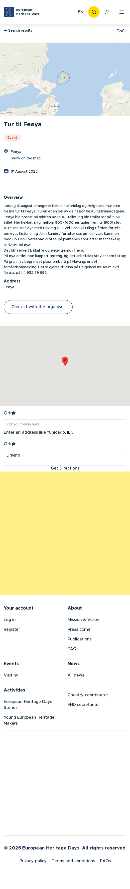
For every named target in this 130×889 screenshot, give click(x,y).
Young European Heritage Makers (29, 721)
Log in (10, 621)
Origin (10, 413)
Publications (80, 640)
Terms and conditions (73, 863)
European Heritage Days (28, 11)
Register (12, 630)
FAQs (73, 650)
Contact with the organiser (38, 307)
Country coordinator (88, 696)
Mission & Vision (83, 621)
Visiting (11, 676)
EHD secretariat (83, 706)
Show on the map (26, 158)
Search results (18, 30)
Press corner (80, 630)
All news (76, 676)
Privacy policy (33, 863)
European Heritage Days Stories (28, 706)
